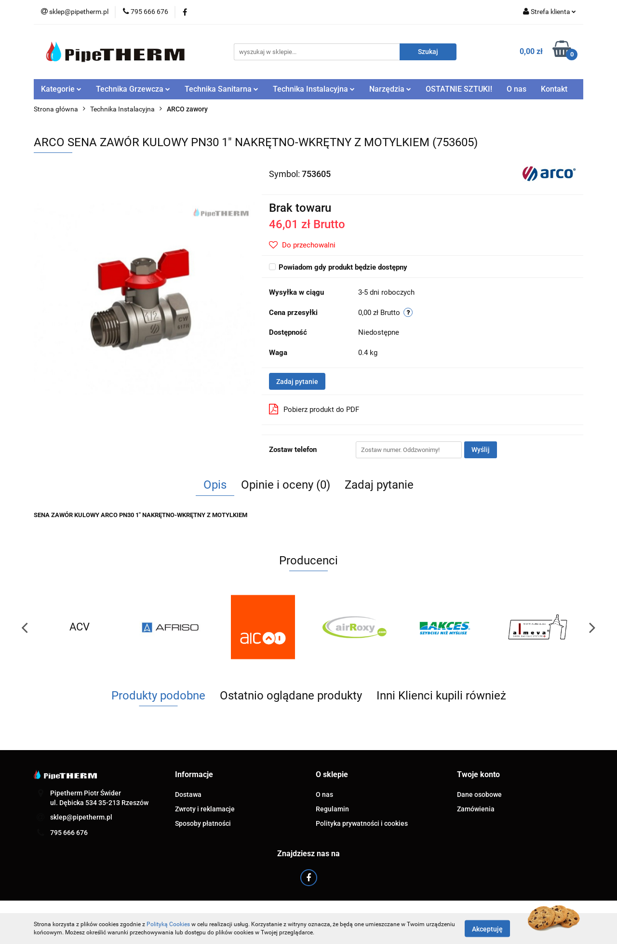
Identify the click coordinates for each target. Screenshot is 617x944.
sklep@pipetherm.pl (81, 817)
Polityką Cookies (168, 924)
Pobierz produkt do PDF (314, 409)
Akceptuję (487, 928)
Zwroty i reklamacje (205, 809)
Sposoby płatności (203, 823)
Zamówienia (476, 809)
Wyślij (480, 449)
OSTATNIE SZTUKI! (459, 89)
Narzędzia (390, 89)
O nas (516, 89)
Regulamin (332, 809)
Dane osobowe (479, 794)
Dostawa (188, 794)
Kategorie (61, 89)
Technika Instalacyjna (314, 89)
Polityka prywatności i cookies (362, 823)
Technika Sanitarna (221, 89)
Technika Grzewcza (133, 89)
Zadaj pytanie (297, 381)
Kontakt (554, 89)
